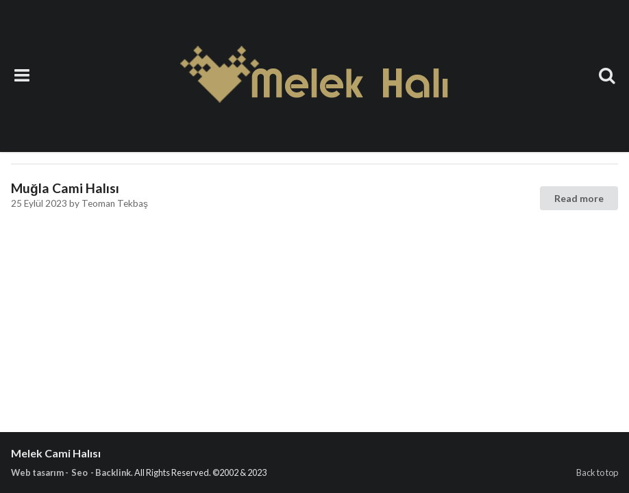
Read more (579, 198)
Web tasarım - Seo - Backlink (71, 472)
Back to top (597, 472)
